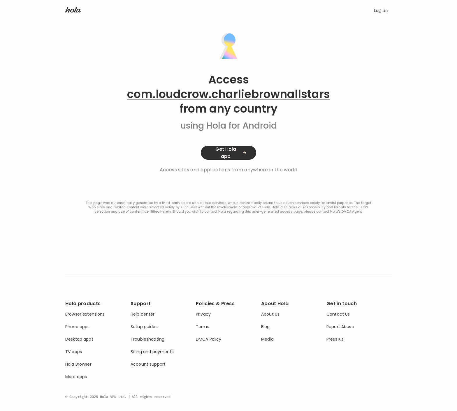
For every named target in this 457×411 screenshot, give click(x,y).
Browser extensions (85, 314)
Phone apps (77, 327)
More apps (76, 377)
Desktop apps (79, 339)
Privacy (203, 314)
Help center (143, 314)
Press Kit (334, 339)
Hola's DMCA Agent (346, 211)
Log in (381, 10)
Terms (202, 327)
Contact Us (338, 314)
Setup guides (144, 327)
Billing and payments (152, 352)
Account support (148, 364)
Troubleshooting (147, 339)
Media (267, 339)
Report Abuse (340, 327)
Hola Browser (78, 364)
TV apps (73, 352)
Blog (265, 327)
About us (270, 314)
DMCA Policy (209, 339)
